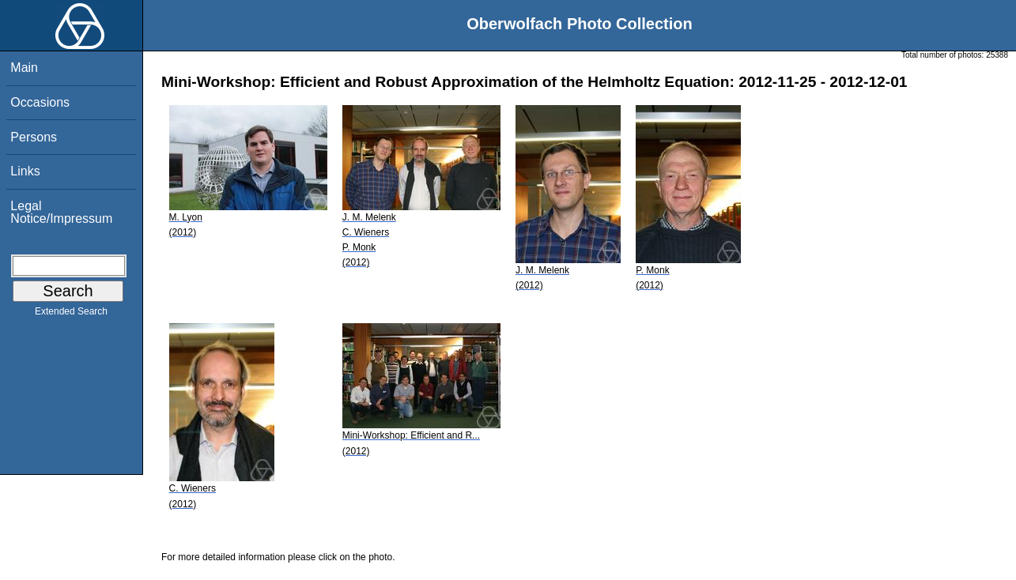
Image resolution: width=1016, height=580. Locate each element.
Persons (33, 137)
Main (24, 67)
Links (25, 171)
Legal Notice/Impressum (61, 212)
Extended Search (71, 314)
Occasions (40, 102)
